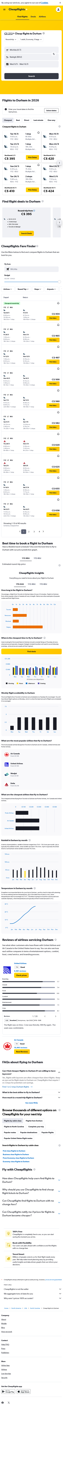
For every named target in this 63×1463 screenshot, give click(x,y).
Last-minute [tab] (38, 120)
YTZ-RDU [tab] (37, 558)
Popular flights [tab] (48, 1132)
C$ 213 (8, 33)
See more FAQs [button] (31, 1103)
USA (25, 1309)
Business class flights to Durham (16, 1154)
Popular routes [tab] (10, 1132)
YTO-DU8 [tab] (20, 584)
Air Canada (18, 1040)
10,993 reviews (20, 1048)
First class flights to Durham (14, 1151)
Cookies (44, 3)
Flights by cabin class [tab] (12, 1121)
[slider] (59, 281)
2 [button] (28, 531)
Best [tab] (18, 120)
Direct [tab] (26, 120)
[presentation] (43, 33)
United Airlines (20, 963)
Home (6, 1309)
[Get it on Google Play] (8, 1392)
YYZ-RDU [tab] (26, 558)
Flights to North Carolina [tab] (14, 1127)
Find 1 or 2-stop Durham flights (17, 1087)
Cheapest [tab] (8, 120)
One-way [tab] (51, 120)
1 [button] (23, 531)
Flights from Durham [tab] (34, 1121)
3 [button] (34, 531)
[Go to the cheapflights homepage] (18, 9)
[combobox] (11, 39)
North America (16, 1309)
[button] (60, 3)
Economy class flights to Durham (16, 1162)
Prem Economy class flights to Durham (18, 1158)
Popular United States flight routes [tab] (18, 1138)
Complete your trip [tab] (36, 1127)
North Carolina (35, 1309)
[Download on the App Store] (24, 1392)
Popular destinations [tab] (28, 1132)
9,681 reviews (20, 971)
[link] (26, 233)
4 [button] (39, 531)
